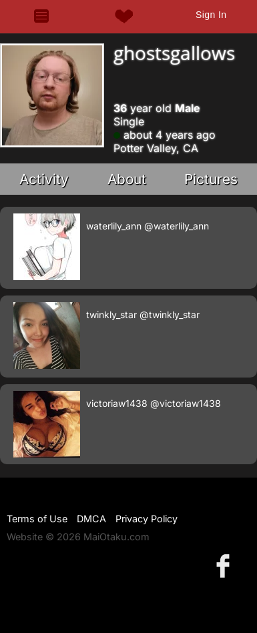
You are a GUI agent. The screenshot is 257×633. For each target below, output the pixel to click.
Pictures (211, 179)
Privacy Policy (146, 518)
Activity (44, 179)
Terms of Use (37, 518)
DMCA (91, 518)
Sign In (211, 14)
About (126, 179)
